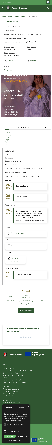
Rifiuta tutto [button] (22, 436)
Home (4, 16)
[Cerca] (48, 8)
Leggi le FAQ (7, 387)
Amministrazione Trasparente (12, 402)
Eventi (23, 16)
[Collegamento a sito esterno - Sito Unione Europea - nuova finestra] (34, 354)
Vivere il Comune (13, 16)
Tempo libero (8, 70)
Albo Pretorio (7, 400)
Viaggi (10, 296)
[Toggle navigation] (2, 8)
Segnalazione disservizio (10, 391)
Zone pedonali (10, 300)
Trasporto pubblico (26, 304)
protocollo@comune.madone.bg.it (16, 382)
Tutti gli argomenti (26, 310)
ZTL (41, 296)
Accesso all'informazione (26, 296)
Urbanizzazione (26, 300)
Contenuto (8, 135)
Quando (7, 137)
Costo (6, 142)
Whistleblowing (8, 396)
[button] (16, 440)
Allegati (7, 140)
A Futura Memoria (17, 233)
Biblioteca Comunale (14, 259)
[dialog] (16, 423)
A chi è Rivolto (9, 133)
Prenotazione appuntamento (12, 389)
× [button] (28, 406)
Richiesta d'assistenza (10, 393)
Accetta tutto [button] (9, 436)
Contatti (7, 144)
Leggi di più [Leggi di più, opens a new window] (17, 420)
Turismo (41, 300)
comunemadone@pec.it (13, 380)
